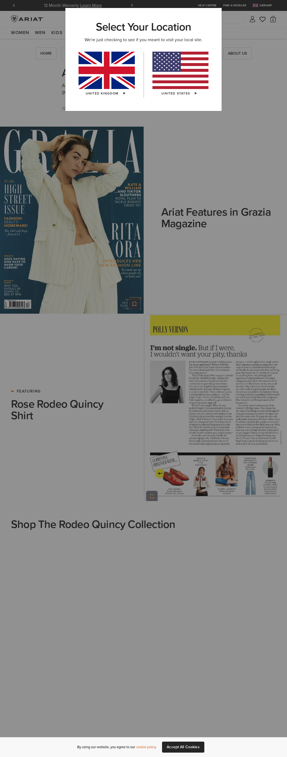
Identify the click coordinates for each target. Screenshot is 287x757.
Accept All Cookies (183, 747)
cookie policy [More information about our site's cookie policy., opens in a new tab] (146, 747)
